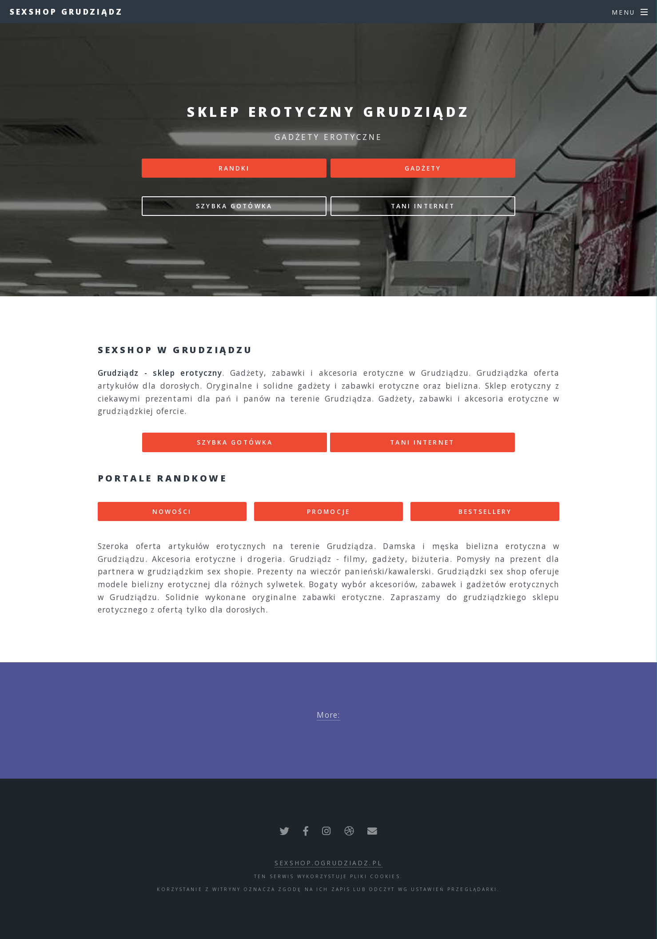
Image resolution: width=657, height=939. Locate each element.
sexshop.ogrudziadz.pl (328, 863)
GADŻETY (423, 168)
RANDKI (234, 168)
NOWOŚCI (172, 511)
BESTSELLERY (485, 511)
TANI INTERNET (423, 206)
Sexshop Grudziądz (66, 11)
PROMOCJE (328, 511)
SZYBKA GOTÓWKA (234, 206)
